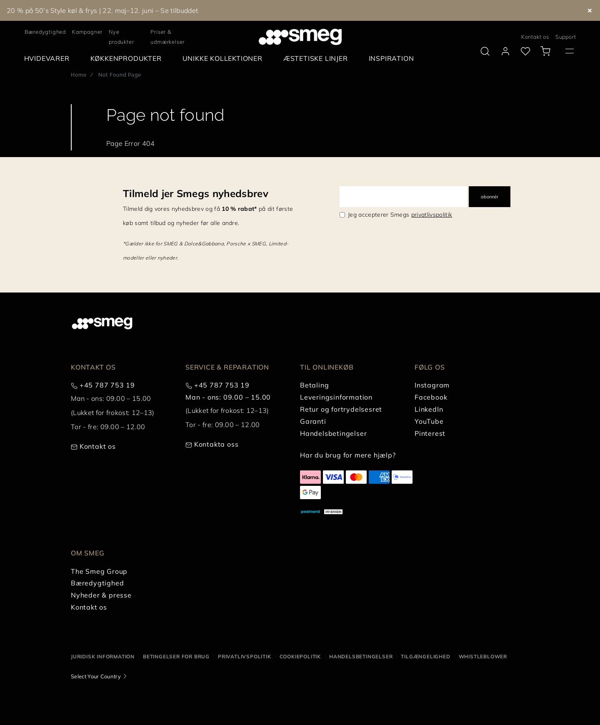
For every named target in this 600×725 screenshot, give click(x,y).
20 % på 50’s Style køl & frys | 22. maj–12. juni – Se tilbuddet (102, 10)
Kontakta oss (216, 444)
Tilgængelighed (425, 656)
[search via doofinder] (485, 51)
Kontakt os (535, 36)
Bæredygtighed (45, 31)
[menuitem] (49, 58)
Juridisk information (103, 656)
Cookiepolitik (300, 656)
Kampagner (87, 31)
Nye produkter (121, 36)
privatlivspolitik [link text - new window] (431, 214)
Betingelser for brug (176, 656)
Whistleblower (483, 656)
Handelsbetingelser (360, 656)
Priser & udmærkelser (167, 36)
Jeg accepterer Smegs (400, 214)
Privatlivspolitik (244, 656)
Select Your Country (96, 676)
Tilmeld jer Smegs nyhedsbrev (195, 193)
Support (565, 36)
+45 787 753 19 (107, 385)
